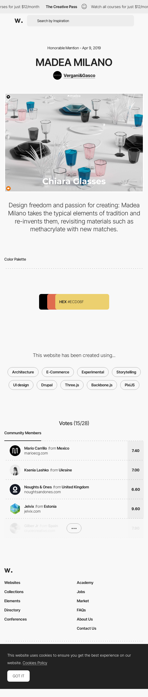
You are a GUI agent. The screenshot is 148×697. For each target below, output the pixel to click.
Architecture (23, 372)
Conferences (15, 619)
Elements (12, 600)
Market (83, 600)
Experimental (93, 372)
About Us (85, 619)
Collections (13, 591)
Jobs (81, 591)
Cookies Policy (35, 663)
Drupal (47, 385)
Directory (12, 610)
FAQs (81, 610)
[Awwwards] (19, 21)
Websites (12, 582)
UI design (21, 385)
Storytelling (126, 372)
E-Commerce (57, 372)
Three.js (72, 385)
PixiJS (130, 385)
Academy (85, 582)
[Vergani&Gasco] (74, 75)
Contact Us (86, 628)
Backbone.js (101, 385)
